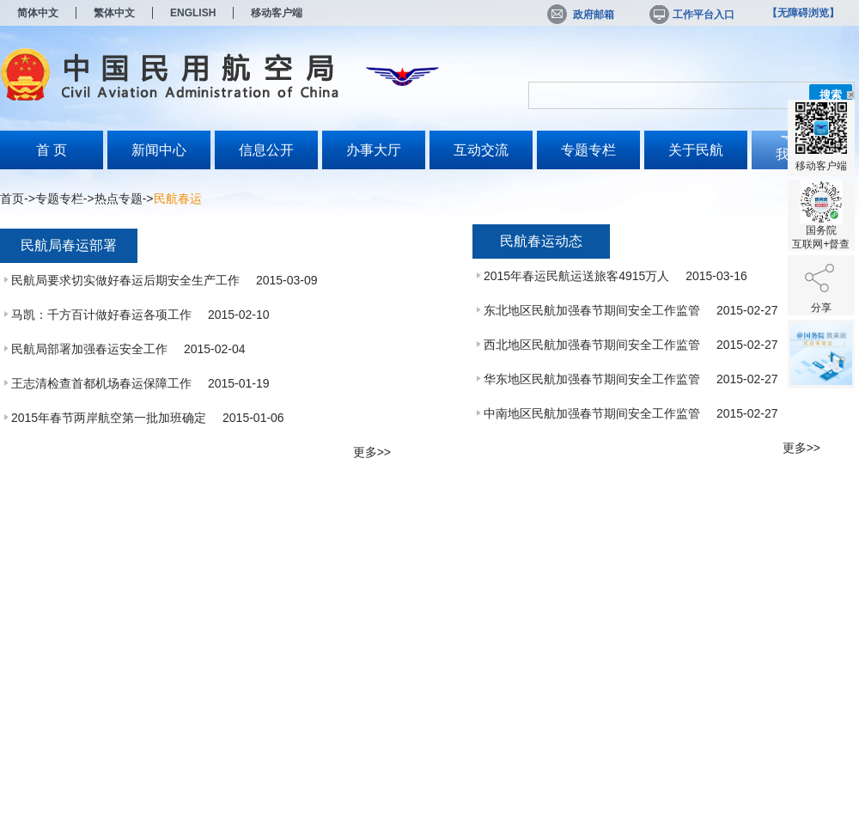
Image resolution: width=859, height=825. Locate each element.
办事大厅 (373, 150)
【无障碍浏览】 (803, 13)
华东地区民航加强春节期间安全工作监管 (594, 379)
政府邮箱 (580, 15)
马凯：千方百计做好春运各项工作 (103, 314)
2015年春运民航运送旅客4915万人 (578, 276)
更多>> (372, 452)
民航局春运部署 (69, 245)
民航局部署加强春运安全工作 (91, 349)
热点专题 (118, 198)
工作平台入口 (690, 15)
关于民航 (695, 150)
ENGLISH (193, 13)
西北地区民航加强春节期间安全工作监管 (594, 344)
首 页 (51, 150)
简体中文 (37, 13)
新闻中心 (158, 150)
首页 (12, 198)
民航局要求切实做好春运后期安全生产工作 (127, 280)
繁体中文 (114, 13)
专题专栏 (588, 150)
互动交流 (481, 150)
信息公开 (266, 150)
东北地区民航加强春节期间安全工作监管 (594, 310)
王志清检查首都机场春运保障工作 (103, 383)
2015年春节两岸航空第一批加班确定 (110, 418)
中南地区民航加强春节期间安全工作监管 (594, 413)
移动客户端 (276, 13)
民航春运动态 (541, 241)
